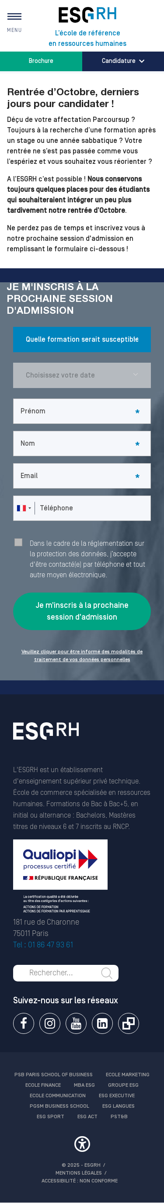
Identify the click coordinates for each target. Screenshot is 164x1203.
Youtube (76, 1023)
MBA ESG (84, 1085)
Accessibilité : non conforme (80, 1181)
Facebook (23, 1023)
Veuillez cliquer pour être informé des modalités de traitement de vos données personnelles (82, 655)
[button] (82, 1145)
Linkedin (102, 1023)
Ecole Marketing (128, 1075)
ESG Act (87, 1117)
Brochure (41, 61)
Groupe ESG (123, 1085)
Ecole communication (58, 1096)
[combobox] (24, 508)
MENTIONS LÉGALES (79, 1173)
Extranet (128, 1023)
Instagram (49, 1023)
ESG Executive (117, 1096)
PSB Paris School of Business (53, 1075)
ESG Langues (118, 1106)
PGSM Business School (59, 1106)
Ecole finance (43, 1085)
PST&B (119, 1117)
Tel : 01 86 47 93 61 (43, 945)
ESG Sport (50, 1117)
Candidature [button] (123, 61)
